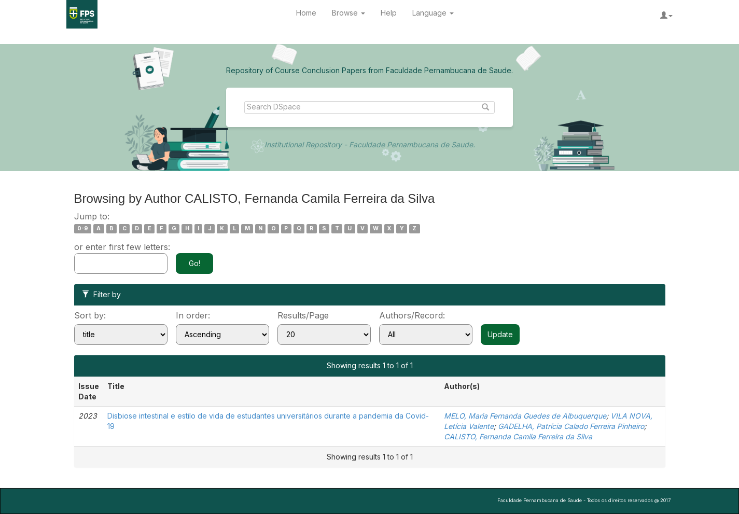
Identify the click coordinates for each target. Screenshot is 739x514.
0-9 (82, 228)
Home (306, 12)
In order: (193, 315)
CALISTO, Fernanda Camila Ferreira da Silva (518, 436)
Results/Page (303, 315)
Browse (348, 12)
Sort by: (90, 315)
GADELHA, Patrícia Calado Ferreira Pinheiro (571, 426)
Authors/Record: (412, 315)
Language (433, 12)
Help (389, 12)
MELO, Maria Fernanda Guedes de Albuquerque (525, 415)
